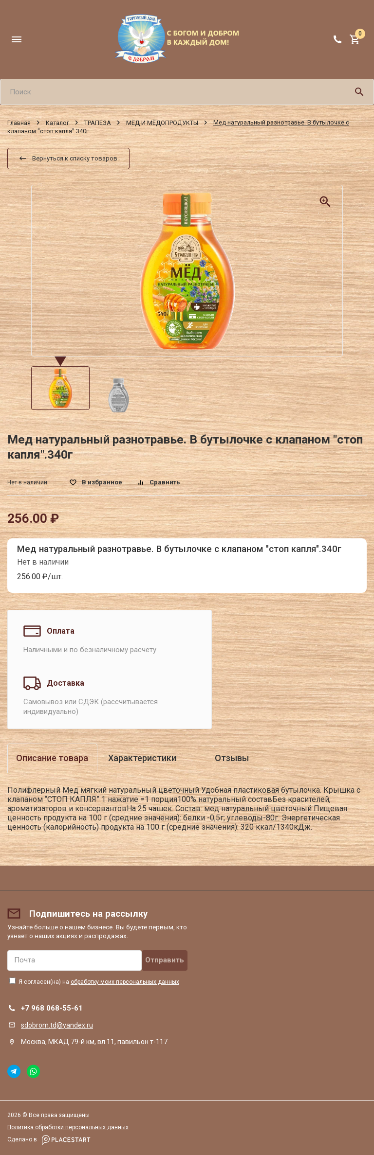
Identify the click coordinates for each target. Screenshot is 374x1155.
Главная (19, 122)
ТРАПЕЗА (97, 122)
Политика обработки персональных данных (68, 1127)
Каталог (57, 122)
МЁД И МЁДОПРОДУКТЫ (162, 122)
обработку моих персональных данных (125, 981)
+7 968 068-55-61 (52, 1008)
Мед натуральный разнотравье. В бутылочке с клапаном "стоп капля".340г (179, 549)
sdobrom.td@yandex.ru (57, 1025)
